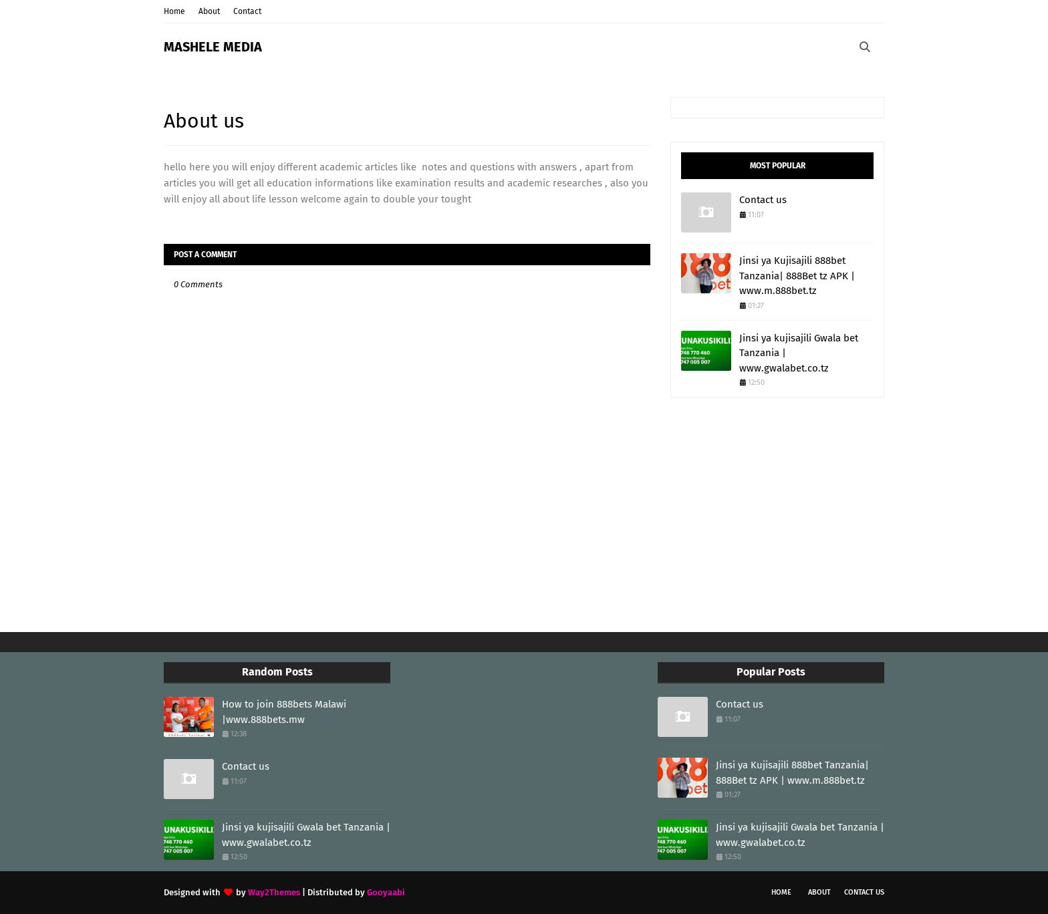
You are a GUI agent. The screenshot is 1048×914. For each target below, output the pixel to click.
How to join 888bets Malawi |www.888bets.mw (284, 712)
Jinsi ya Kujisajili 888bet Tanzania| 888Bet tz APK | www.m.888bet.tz (797, 276)
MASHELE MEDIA (213, 47)
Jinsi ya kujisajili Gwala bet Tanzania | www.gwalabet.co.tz (798, 353)
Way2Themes (274, 892)
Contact (247, 11)
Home (174, 11)
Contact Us (864, 892)
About (209, 11)
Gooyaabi (386, 892)
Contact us (763, 200)
